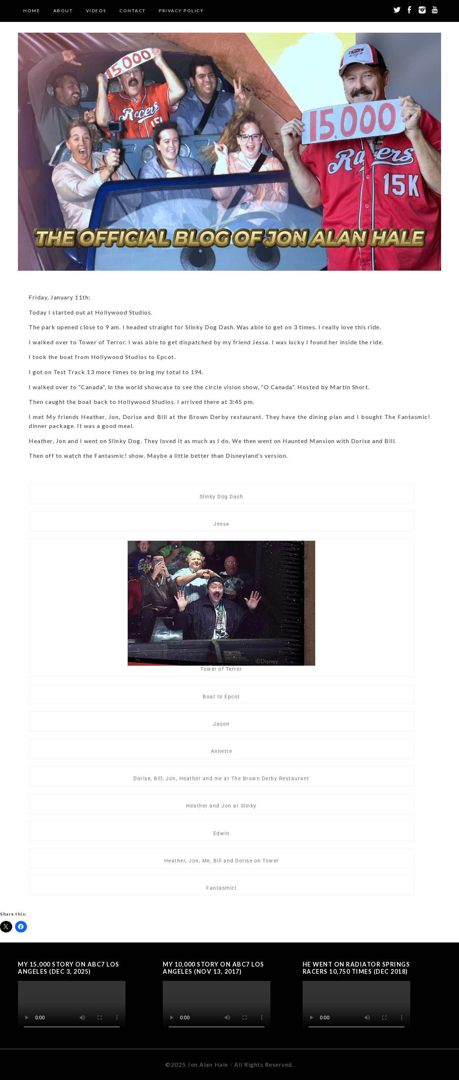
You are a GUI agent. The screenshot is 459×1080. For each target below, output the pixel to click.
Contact (132, 10)
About (63, 10)
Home (31, 10)
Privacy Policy (181, 10)
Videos (96, 10)
